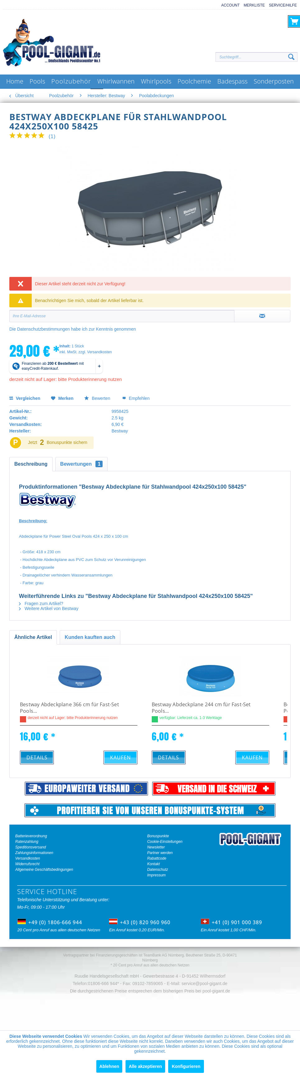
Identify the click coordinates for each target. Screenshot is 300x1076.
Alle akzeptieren (145, 1066)
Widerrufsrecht (27, 864)
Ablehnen (109, 1066)
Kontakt (153, 864)
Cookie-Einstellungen (164, 841)
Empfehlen (136, 398)
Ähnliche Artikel (33, 637)
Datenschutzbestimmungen (43, 329)
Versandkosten (27, 858)
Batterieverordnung (31, 836)
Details (37, 757)
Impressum (156, 875)
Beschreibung (31, 464)
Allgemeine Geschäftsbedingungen (44, 869)
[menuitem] (228, 5)
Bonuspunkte (158, 836)
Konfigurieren (186, 1066)
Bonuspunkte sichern (67, 442)
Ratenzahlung (26, 841)
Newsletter (156, 847)
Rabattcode (156, 858)
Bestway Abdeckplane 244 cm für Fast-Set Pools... (201, 707)
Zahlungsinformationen (34, 853)
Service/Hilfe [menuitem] (283, 5)
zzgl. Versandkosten (95, 352)
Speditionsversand (30, 847)
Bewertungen (81, 464)
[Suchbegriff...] (256, 57)
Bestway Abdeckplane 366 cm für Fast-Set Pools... (69, 707)
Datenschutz (157, 869)
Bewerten (97, 398)
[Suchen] (291, 57)
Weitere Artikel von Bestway (48, 608)
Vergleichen (24, 398)
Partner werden (160, 853)
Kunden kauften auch (90, 637)
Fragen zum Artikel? (41, 603)
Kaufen (120, 757)
